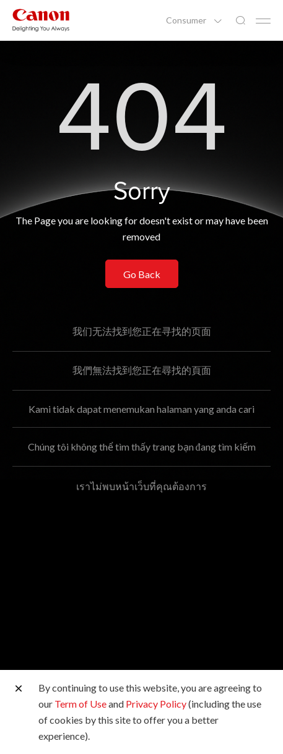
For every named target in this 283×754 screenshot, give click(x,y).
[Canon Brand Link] (40, 20)
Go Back (141, 274)
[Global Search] (240, 20)
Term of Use (80, 704)
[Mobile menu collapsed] (263, 21)
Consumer (187, 20)
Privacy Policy (156, 704)
